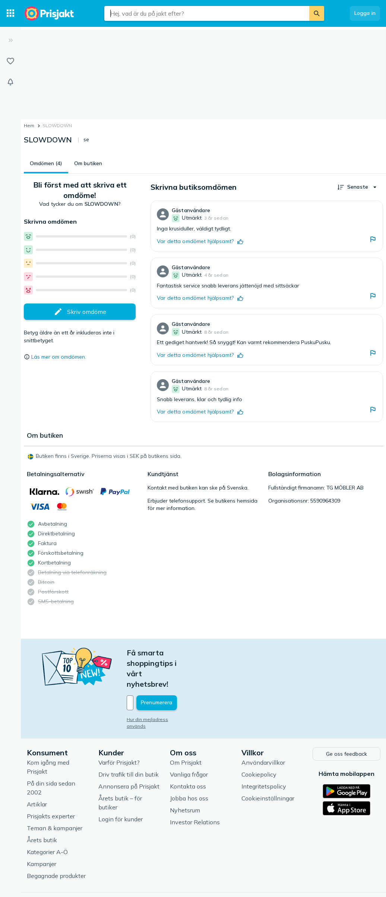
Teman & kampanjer (54, 796)
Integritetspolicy (263, 754)
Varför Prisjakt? (119, 730)
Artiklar (37, 772)
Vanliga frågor (189, 742)
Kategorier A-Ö (47, 820)
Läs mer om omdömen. (58, 356)
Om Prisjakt (186, 730)
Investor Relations (195, 790)
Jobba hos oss (189, 766)
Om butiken (88, 163)
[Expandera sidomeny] (10, 40)
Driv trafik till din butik (128, 742)
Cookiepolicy (258, 742)
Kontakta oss (188, 754)
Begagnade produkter (56, 843)
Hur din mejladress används (157, 688)
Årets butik (42, 808)
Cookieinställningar (267, 766)
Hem (29, 125)
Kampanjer (41, 831)
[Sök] (316, 13)
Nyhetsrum (185, 778)
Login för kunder (120, 787)
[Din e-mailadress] (176, 671)
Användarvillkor (263, 730)
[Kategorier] (10, 13)
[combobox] (206, 13)
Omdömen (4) (46, 163)
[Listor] (10, 61)
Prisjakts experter (51, 784)
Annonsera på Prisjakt (128, 754)
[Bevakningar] (10, 82)
